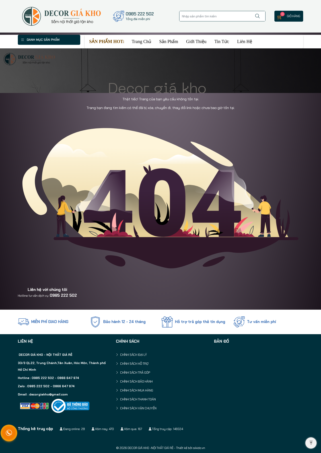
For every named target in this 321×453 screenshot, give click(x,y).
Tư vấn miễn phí (261, 321)
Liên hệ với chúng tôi (47, 289)
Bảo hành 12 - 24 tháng (124, 321)
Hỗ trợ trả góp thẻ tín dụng (200, 321)
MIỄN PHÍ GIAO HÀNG (49, 321)
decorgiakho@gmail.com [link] (48, 394)
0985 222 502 (63, 295)
